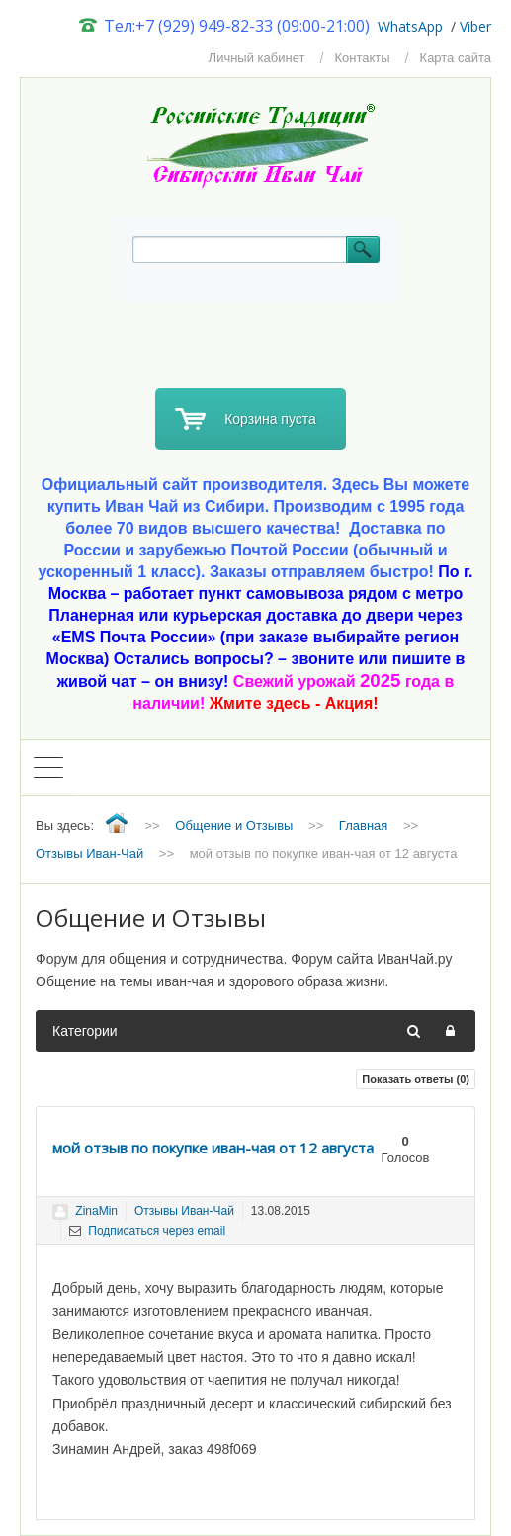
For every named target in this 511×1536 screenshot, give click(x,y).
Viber (475, 26)
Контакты (361, 57)
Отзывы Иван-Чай (184, 1211)
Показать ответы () (415, 1079)
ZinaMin (96, 1211)
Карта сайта (455, 57)
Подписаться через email (147, 1230)
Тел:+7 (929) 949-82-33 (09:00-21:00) (225, 26)
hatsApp (416, 26)
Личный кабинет (257, 57)
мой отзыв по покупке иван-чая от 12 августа (213, 1147)
